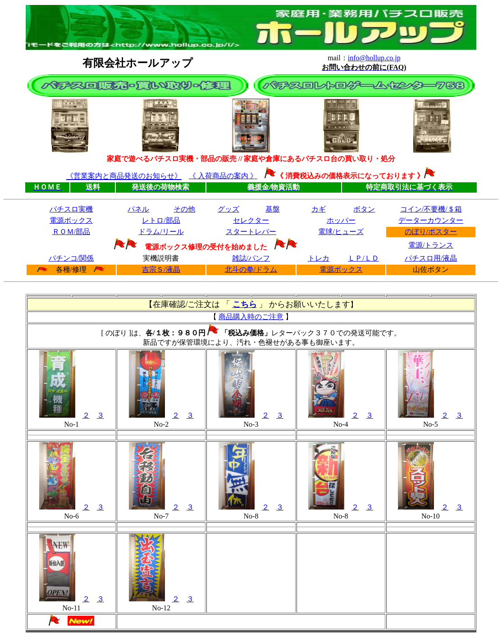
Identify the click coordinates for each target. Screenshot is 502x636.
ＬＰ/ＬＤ (363, 258)
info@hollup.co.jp (374, 58)
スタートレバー (251, 231)
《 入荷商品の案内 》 (223, 176)
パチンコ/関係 (71, 258)
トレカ (318, 258)
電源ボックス (71, 220)
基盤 (272, 209)
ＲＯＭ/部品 (71, 231)
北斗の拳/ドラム (251, 269)
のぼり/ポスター (431, 231)
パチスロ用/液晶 (431, 258)
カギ (318, 209)
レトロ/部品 (161, 220)
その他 (184, 209)
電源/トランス (430, 245)
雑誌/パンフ (251, 258)
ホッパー (341, 220)
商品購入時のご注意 (251, 316)
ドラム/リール (160, 231)
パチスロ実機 (71, 209)
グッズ (228, 209)
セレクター (251, 220)
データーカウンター (430, 220)
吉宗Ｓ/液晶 (161, 269)
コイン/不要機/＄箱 (431, 209)
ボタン (364, 209)
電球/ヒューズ (340, 231)
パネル (138, 209)
